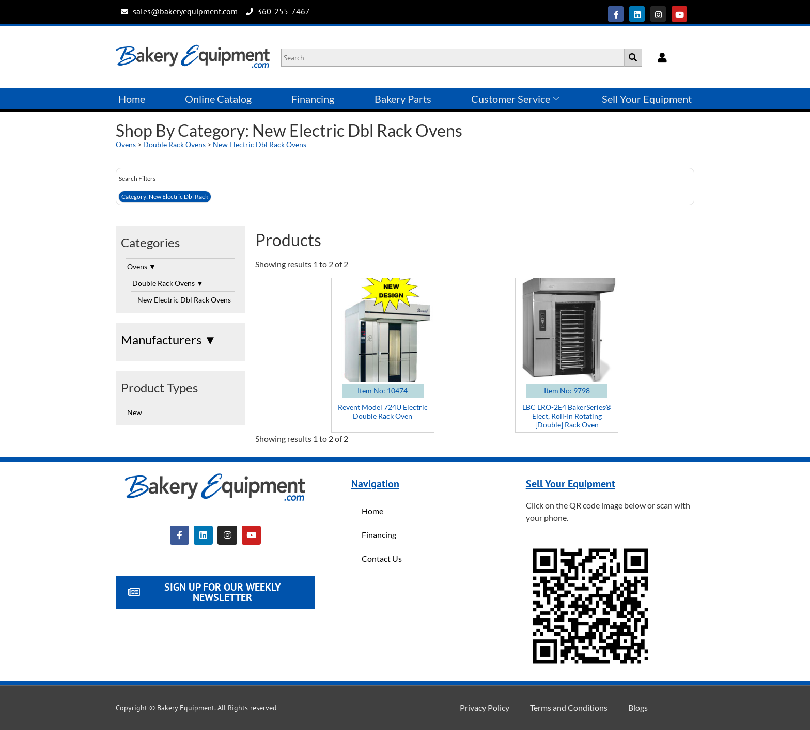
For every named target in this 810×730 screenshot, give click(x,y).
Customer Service (515, 98)
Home (131, 98)
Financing (312, 98)
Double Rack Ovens (174, 144)
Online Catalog (218, 98)
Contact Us (382, 558)
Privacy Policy (484, 707)
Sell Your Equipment (647, 98)
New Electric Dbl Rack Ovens (259, 144)
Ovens (126, 144)
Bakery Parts (403, 98)
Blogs (638, 707)
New (134, 412)
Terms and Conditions (569, 707)
